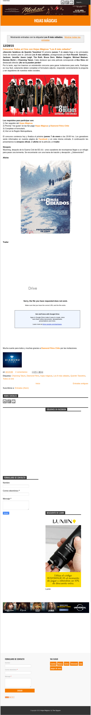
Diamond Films (33, 376)
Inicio (38, 384)
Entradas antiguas (80, 384)
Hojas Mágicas (45, 20)
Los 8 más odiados (61, 376)
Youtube (71, 2)
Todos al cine (8, 379)
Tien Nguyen (57, 710)
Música (60, 663)
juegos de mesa (56, 668)
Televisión (74, 663)
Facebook (67, 2)
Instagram (63, 2)
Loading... (45, 314)
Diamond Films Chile (50, 348)
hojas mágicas (46, 376)
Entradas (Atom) (22, 388)
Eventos (53, 663)
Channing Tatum (19, 376)
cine (80, 663)
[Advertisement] (20, 424)
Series (66, 663)
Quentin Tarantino (78, 376)
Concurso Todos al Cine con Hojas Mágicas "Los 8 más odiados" (37, 49)
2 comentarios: (21, 372)
